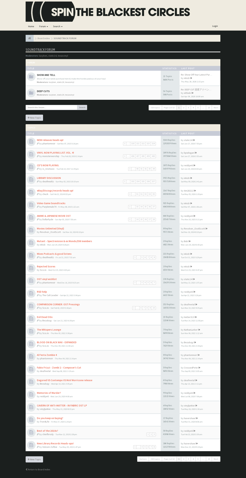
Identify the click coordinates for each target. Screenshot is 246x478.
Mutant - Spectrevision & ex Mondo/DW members (64, 241)
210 (132, 143)
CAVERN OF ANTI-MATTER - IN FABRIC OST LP (62, 405)
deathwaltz (48, 181)
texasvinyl (63, 55)
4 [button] (193, 107)
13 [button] (209, 107)
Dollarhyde (47, 219)
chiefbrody (48, 434)
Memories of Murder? (49, 392)
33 (137, 207)
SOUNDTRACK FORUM (40, 50)
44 (154, 169)
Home (31, 26)
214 (153, 143)
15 (141, 219)
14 (137, 219)
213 (148, 143)
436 (132, 156)
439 (148, 156)
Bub (186, 241)
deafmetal (189, 304)
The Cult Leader (50, 295)
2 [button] (183, 107)
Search (58, 26)
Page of (169, 107)
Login (215, 26)
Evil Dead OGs (45, 317)
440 (153, 156)
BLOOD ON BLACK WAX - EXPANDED (57, 342)
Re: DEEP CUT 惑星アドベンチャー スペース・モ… (207, 89)
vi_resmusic (48, 168)
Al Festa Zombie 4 (47, 355)
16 (146, 219)
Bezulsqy (47, 320)
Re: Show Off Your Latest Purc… (197, 74)
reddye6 (188, 165)
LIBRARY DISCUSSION (49, 178)
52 (141, 194)
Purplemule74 (49, 206)
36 (150, 207)
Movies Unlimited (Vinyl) (50, 228)
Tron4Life (44, 421)
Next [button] (216, 107)
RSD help (42, 291)
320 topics (155, 107)
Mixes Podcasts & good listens (54, 253)
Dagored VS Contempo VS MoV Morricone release (64, 380)
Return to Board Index (38, 469)
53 (146, 194)
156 (148, 181)
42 (146, 169)
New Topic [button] (34, 117)
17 (150, 219)
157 (153, 181)
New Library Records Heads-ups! (55, 443)
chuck (45, 194)
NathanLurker (190, 329)
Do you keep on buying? (50, 418)
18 (154, 219)
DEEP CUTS (43, 91)
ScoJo (43, 269)
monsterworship (50, 156)
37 (154, 207)
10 (154, 308)
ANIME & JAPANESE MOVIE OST (54, 215)
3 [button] (188, 107)
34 (141, 207)
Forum (43, 26)
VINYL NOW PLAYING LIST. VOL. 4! (55, 152)
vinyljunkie (45, 409)
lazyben (43, 55)
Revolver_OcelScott (50, 232)
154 (137, 181)
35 (146, 207)
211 (137, 143)
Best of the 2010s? (47, 430)
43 (150, 169)
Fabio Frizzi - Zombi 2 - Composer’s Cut (59, 367)
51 (137, 194)
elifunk (187, 92)
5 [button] (198, 107)
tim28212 (188, 190)
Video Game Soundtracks (51, 203)
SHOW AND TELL (46, 75)
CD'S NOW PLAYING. (48, 165)
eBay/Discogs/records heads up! (55, 190)
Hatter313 (189, 317)
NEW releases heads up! (50, 140)
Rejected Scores (46, 266)
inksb (186, 78)
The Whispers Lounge (49, 329)
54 (150, 194)
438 (143, 156)
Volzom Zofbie (49, 446)
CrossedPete (191, 367)
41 (141, 169)
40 (137, 169)
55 (154, 194)
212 (143, 143)
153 (132, 181)
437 (137, 156)
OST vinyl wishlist (47, 279)
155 (143, 181)
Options (143, 459)
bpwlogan (189, 152)
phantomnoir (48, 143)
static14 (52, 55)
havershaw (189, 418)
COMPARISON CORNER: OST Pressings (58, 304)
